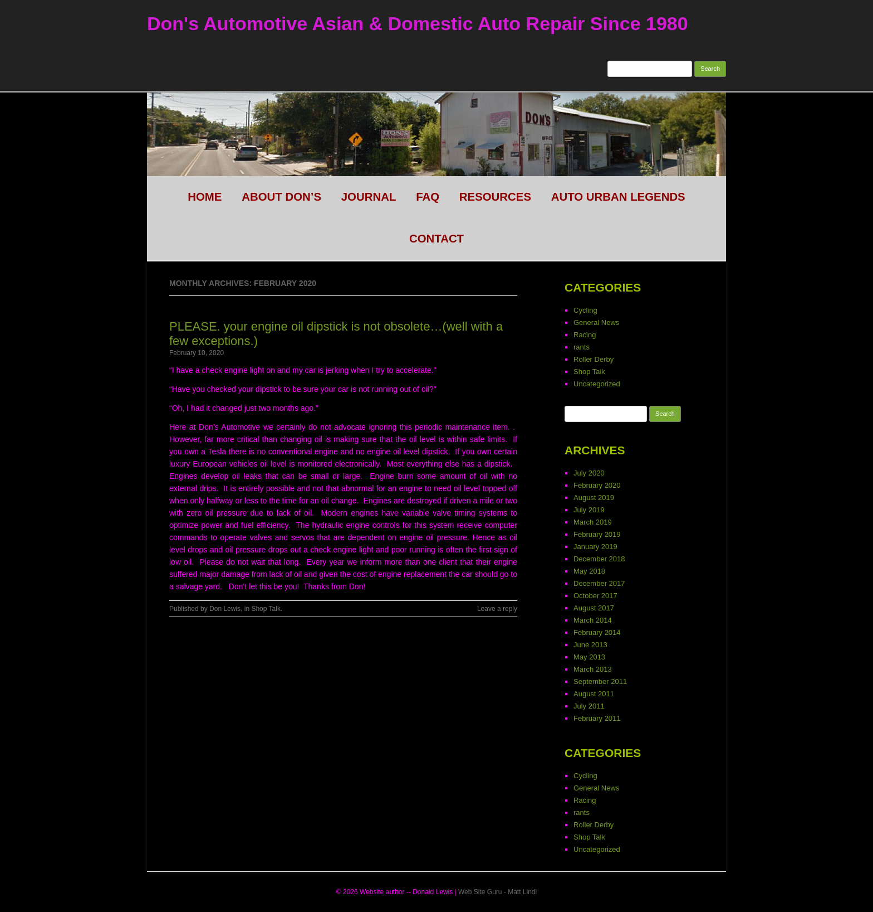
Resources (495, 197)
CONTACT (436, 238)
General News (596, 322)
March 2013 (592, 669)
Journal (368, 197)
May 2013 (589, 657)
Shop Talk (265, 609)
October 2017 (595, 595)
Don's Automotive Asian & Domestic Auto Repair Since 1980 (417, 23)
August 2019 (593, 497)
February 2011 (597, 718)
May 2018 (589, 571)
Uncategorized (596, 384)
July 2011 (589, 706)
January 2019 (595, 546)
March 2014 (592, 620)
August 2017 (593, 608)
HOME (205, 197)
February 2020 (597, 485)
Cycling (585, 310)
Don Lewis (225, 609)
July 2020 (589, 473)
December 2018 (599, 559)
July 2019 (589, 510)
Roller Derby (593, 359)
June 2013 (590, 645)
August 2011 (593, 694)
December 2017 (599, 583)
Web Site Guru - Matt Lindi (497, 892)
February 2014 (597, 632)
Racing (584, 335)
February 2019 (597, 534)
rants (581, 347)
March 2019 (592, 522)
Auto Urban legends (618, 197)
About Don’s (281, 197)
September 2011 (600, 681)
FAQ (427, 197)
